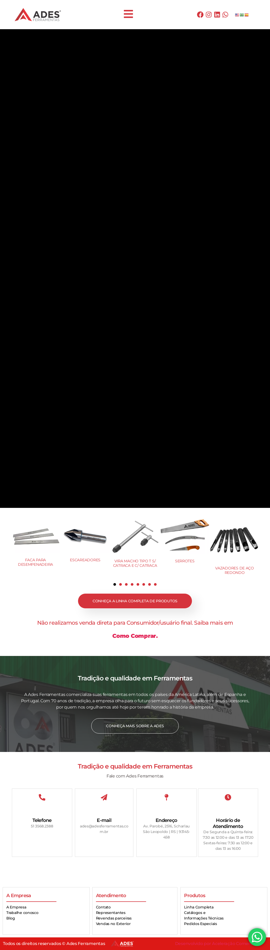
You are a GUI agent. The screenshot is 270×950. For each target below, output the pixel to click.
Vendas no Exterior (113, 923)
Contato (103, 907)
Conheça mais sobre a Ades (135, 726)
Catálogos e (194, 912)
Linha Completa (198, 907)
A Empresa (16, 907)
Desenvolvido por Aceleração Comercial (216, 943)
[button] (114, 584)
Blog (10, 918)
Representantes (111, 912)
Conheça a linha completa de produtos (135, 601)
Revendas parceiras (114, 918)
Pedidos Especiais (200, 923)
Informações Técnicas (204, 918)
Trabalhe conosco (22, 912)
